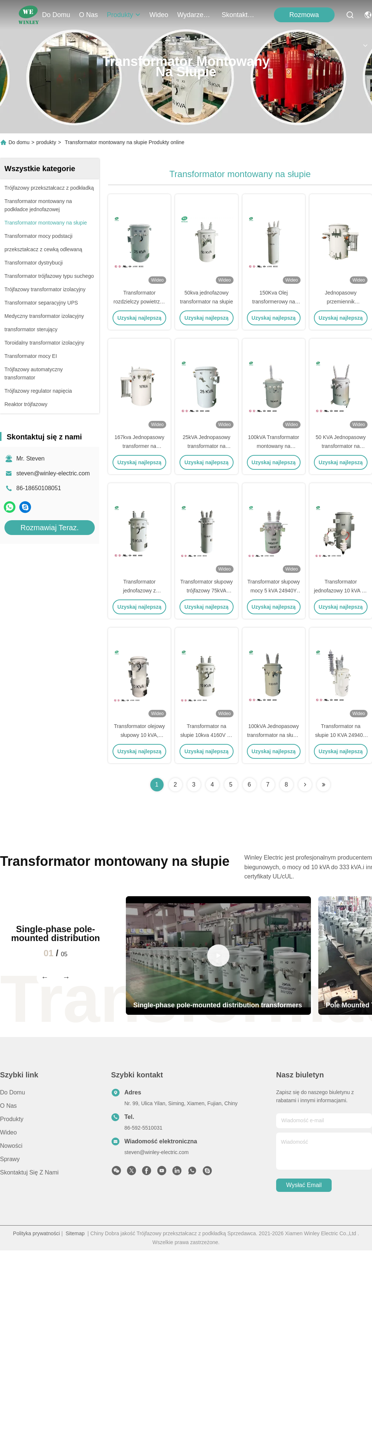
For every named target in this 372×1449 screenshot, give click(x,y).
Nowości (11, 1146)
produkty (124, 15)
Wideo (159, 15)
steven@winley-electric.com (53, 473)
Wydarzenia (195, 15)
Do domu (56, 15)
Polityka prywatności (36, 1233)
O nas (88, 15)
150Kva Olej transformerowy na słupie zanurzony (273, 301)
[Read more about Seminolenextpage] (305, 784)
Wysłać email (304, 1185)
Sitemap (75, 1233)
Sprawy (10, 1159)
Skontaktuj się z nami (239, 15)
